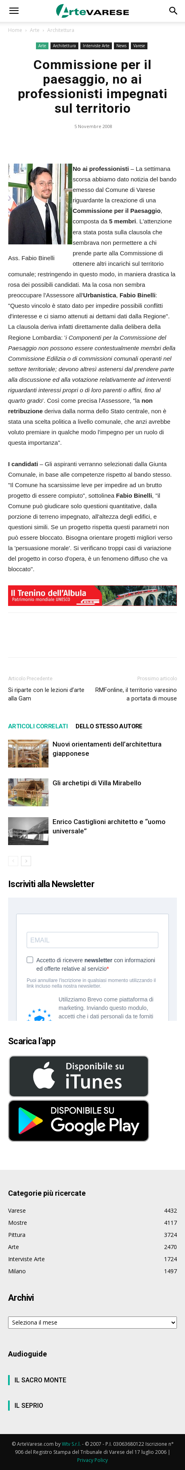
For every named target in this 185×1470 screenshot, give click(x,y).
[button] (14, 11)
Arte (35, 30)
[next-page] (26, 861)
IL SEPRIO (29, 1405)
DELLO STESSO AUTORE (109, 726)
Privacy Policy (92, 1460)
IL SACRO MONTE (40, 1380)
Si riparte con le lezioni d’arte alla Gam (46, 694)
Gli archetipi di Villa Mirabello (97, 783)
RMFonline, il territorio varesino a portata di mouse (136, 694)
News (121, 45)
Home (15, 30)
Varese (139, 45)
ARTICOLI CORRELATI (37, 726)
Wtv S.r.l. (71, 1444)
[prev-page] (13, 861)
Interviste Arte (96, 45)
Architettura (60, 30)
